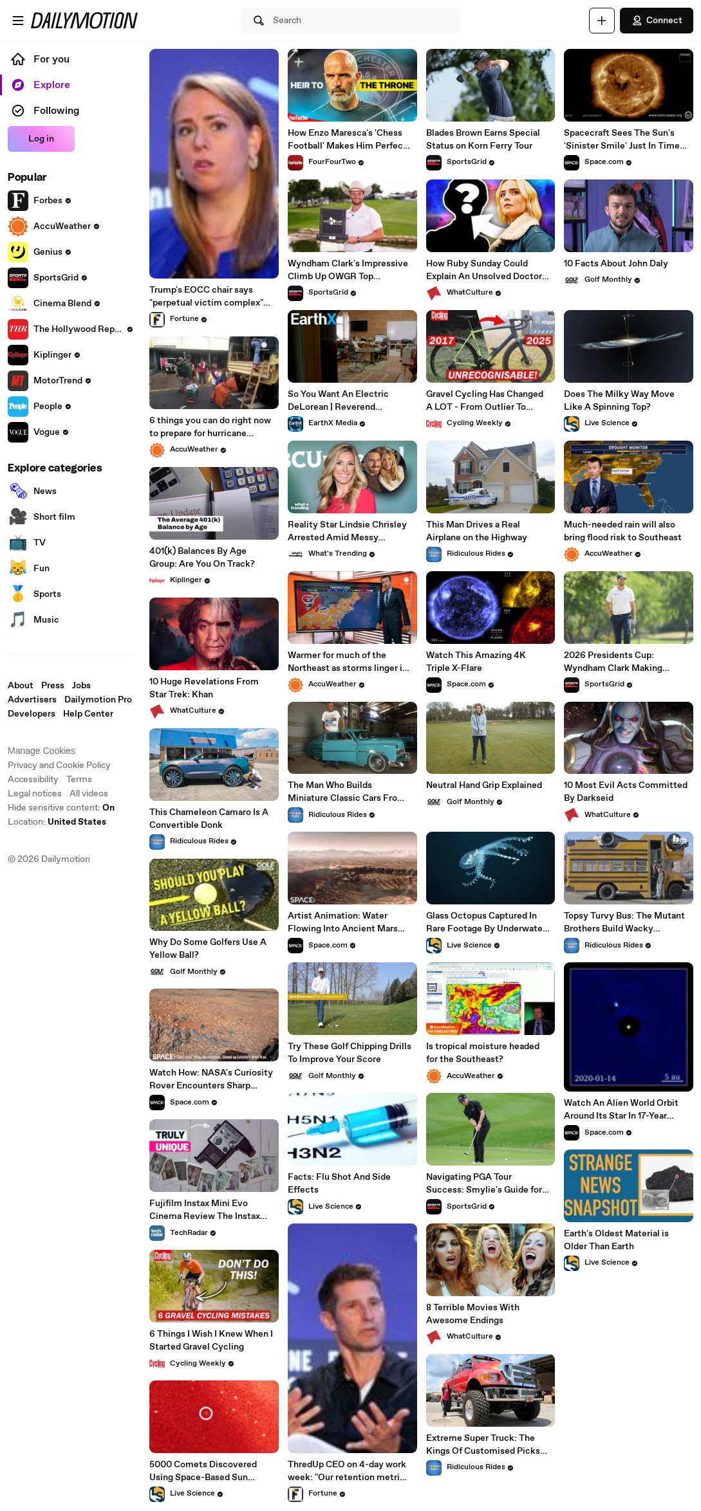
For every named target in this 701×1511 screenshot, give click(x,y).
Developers (31, 714)
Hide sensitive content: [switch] (61, 808)
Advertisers (32, 700)
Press (52, 685)
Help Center (88, 714)
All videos (89, 794)
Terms (79, 779)
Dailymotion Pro (98, 700)
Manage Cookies (41, 751)
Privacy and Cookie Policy (59, 765)
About (20, 685)
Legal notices (35, 794)
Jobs (81, 685)
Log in (41, 139)
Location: (57, 822)
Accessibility (33, 779)
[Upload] (602, 20)
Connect (656, 20)
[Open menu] (18, 20)
